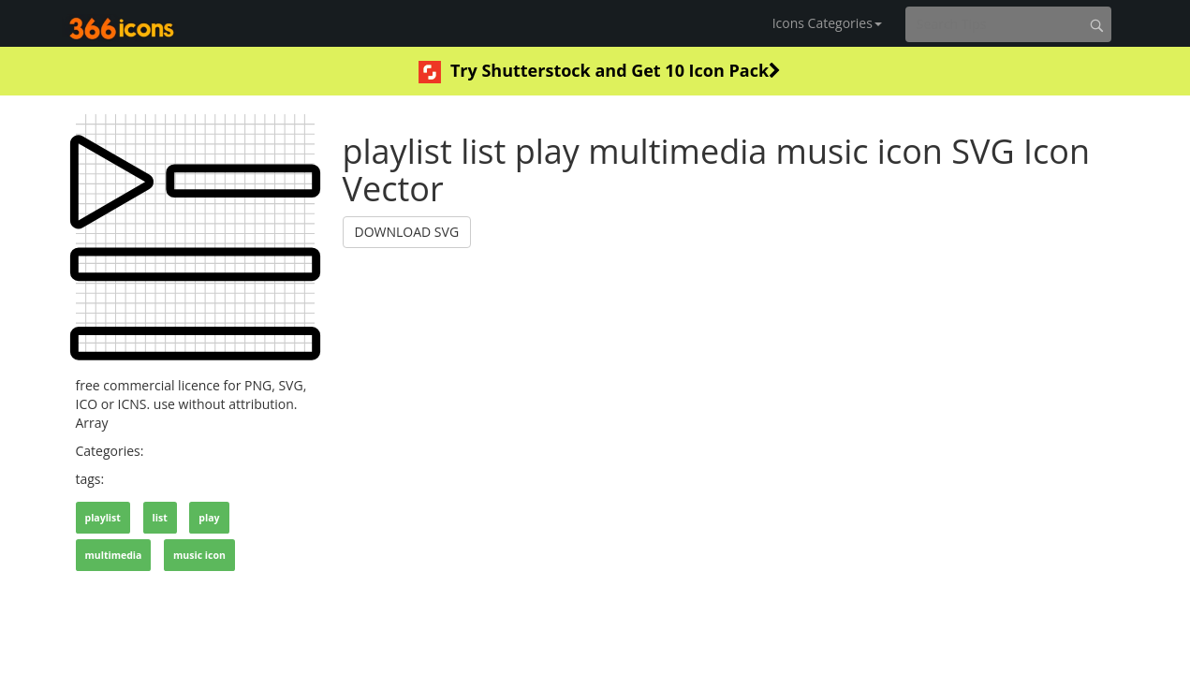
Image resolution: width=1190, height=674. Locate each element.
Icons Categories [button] (827, 23)
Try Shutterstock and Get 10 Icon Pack (600, 71)
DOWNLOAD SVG (407, 232)
